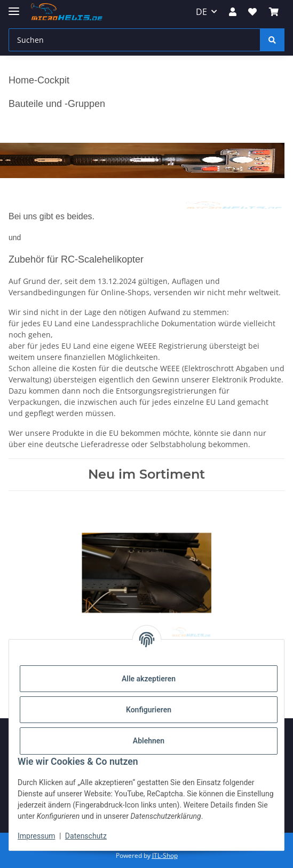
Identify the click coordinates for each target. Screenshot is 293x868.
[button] (232, 11)
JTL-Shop (165, 855)
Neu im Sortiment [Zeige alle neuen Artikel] (146, 474)
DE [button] (201, 12)
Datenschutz (86, 836)
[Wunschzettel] (252, 11)
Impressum (36, 836)
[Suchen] (134, 39)
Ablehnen (148, 740)
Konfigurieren (148, 709)
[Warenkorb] (273, 11)
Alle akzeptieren (149, 678)
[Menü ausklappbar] (14, 6)
